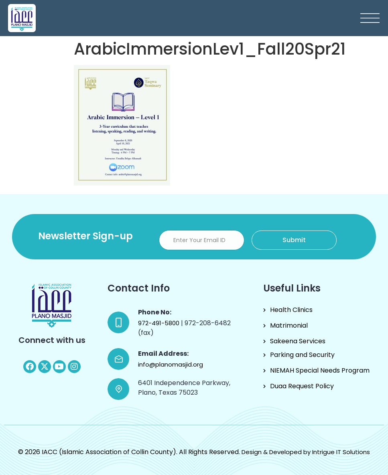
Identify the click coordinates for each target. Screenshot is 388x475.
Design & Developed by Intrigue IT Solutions (306, 452)
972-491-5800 (159, 323)
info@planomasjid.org (170, 364)
